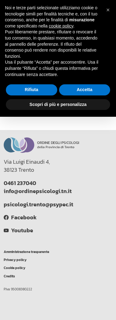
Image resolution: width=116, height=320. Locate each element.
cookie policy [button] (61, 25)
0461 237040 (20, 183)
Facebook (20, 217)
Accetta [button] (84, 89)
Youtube (18, 230)
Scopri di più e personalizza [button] (57, 104)
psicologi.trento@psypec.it (38, 204)
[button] (108, 10)
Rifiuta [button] (31, 89)
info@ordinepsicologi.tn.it (38, 191)
